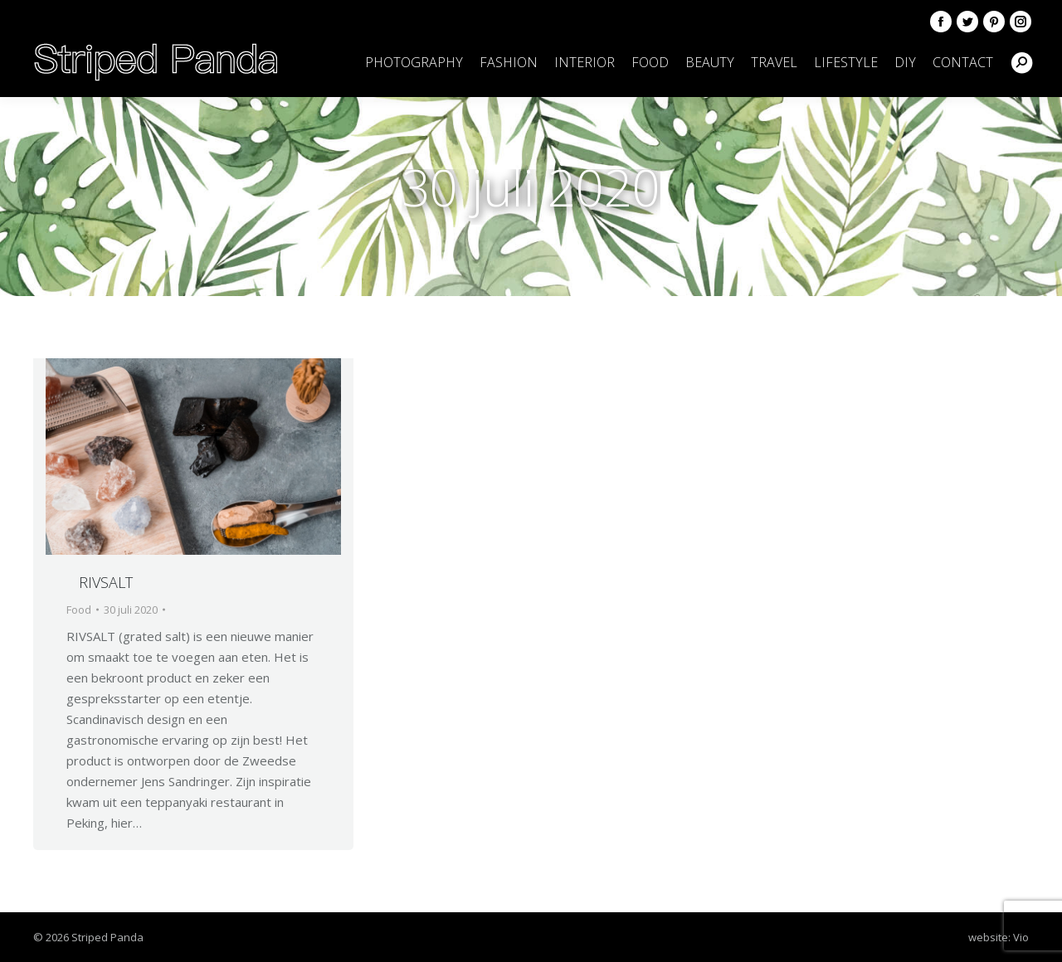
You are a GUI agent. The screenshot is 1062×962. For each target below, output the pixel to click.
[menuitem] (414, 62)
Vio (1021, 937)
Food (78, 609)
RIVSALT (106, 582)
